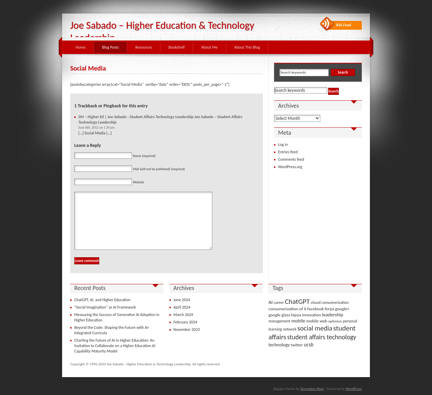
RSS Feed (343, 25)
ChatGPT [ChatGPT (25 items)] (297, 301)
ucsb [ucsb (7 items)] (309, 344)
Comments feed (291, 159)
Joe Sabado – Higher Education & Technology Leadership (162, 31)
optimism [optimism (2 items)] (335, 321)
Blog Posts (110, 47)
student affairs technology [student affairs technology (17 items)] (321, 337)
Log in (283, 144)
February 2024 (185, 322)
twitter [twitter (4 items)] (297, 345)
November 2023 (186, 329)
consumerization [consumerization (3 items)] (335, 302)
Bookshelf (176, 47)
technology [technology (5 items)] (279, 345)
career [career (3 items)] (279, 302)
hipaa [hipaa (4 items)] (296, 315)
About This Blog (247, 47)
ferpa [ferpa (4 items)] (329, 309)
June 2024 (181, 299)
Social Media (88, 68)
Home (80, 47)
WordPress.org (290, 166)
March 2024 (183, 314)
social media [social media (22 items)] (314, 328)
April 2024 (181, 307)
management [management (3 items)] (279, 321)
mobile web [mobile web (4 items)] (316, 321)
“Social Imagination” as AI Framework (105, 307)
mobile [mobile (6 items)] (298, 321)
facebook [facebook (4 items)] (315, 309)
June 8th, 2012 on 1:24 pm (96, 127)
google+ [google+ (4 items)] (342, 309)
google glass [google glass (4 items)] (279, 315)
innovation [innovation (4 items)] (311, 315)
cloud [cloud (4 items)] (316, 302)
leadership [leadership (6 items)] (332, 315)
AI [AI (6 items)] (270, 302)
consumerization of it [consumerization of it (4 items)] (287, 309)
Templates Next (312, 389)
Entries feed (288, 152)
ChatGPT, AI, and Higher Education (102, 299)
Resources (143, 47)
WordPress (354, 389)
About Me (209, 47)
